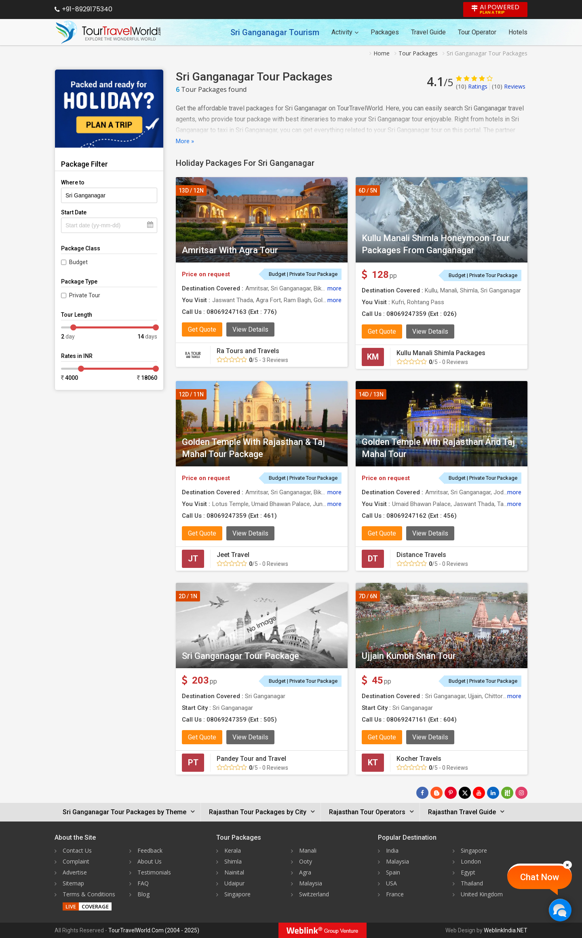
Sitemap (73, 883)
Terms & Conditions (89, 894)
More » (185, 141)
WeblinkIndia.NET (505, 930)
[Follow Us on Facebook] (422, 793)
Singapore (237, 894)
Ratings (471, 86)
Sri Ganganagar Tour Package (240, 656)
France (395, 894)
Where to (72, 182)
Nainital (234, 872)
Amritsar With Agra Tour (230, 250)
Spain (393, 872)
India (392, 850)
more (334, 288)
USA (391, 883)
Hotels (517, 32)
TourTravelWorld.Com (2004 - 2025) (153, 930)
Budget (78, 262)
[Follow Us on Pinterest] (451, 793)
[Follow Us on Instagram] (521, 793)
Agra (305, 872)
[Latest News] (436, 793)
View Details (250, 329)
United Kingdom (482, 894)
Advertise (75, 872)
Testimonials (154, 872)
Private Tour (84, 295)
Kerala (232, 850)
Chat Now (539, 877)
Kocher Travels (418, 758)
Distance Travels (421, 555)
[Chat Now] (560, 910)
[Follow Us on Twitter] (465, 793)
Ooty (305, 861)
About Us (149, 861)
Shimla (233, 861)
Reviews (508, 86)
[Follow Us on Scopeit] (507, 793)
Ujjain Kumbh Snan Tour (409, 656)
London (471, 861)
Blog (143, 894)
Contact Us (77, 850)
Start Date (73, 212)
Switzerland (314, 894)
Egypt (468, 872)
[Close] (567, 865)
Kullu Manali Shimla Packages (440, 353)
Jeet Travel (233, 555)
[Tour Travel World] (108, 32)
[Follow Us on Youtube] (479, 793)
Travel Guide (428, 32)
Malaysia (310, 883)
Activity (344, 32)
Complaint (76, 861)
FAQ (143, 883)
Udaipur (234, 883)
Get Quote (202, 329)
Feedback (149, 850)
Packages (385, 32)
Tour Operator (477, 32)
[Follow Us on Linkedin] (493, 793)
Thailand (472, 883)
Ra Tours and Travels (248, 351)
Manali (307, 850)
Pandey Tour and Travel (251, 758)
